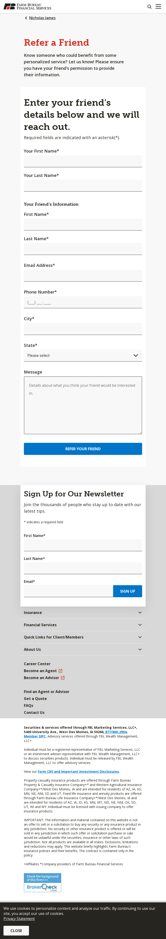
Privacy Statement (19, 918)
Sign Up (127, 591)
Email (29, 581)
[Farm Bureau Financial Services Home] (27, 6)
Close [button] (16, 930)
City (29, 318)
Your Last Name (41, 175)
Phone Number (40, 292)
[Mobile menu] (158, 6)
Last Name (36, 238)
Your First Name (41, 151)
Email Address (39, 265)
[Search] (149, 6)
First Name (36, 214)
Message (33, 372)
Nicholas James (42, 17)
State (30, 345)
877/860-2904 (115, 732)
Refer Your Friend (83, 448)
